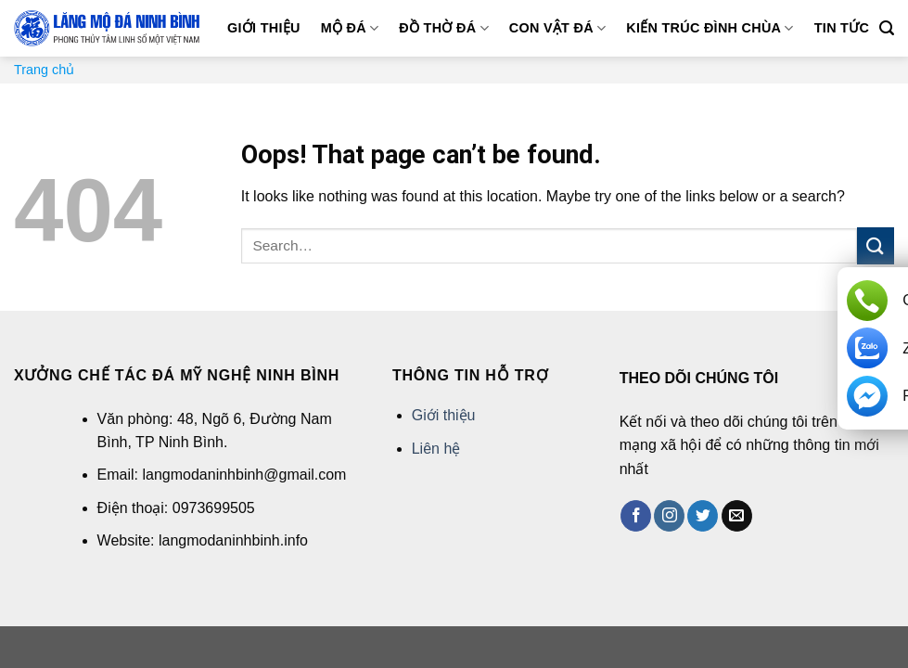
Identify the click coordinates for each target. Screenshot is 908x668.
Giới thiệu (264, 27)
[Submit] (875, 245)
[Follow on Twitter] (702, 516)
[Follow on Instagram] (669, 516)
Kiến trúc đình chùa (709, 28)
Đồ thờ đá (443, 28)
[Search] (886, 28)
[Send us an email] (737, 516)
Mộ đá (350, 28)
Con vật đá (558, 28)
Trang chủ (44, 69)
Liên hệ (436, 448)
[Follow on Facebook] (635, 516)
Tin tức (841, 27)
